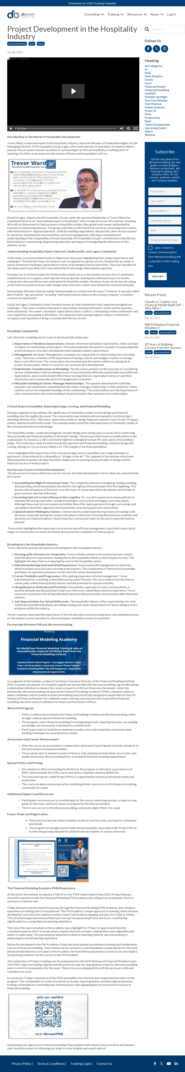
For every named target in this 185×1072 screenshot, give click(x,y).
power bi (150, 110)
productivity (152, 117)
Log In (171, 14)
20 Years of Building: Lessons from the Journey (163, 346)
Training (115, 14)
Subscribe (157, 276)
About (157, 14)
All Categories (153, 65)
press (148, 114)
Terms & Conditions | (51, 1064)
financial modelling (17, 44)
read (32, 44)
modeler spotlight (156, 96)
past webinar (153, 103)
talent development (157, 124)
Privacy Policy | (22, 1064)
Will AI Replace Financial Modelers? (162, 326)
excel (148, 83)
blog (148, 72)
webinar (150, 134)
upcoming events (156, 128)
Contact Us (104, 1064)
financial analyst (155, 86)
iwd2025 (150, 93)
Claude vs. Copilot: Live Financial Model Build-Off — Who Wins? (164, 305)
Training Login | (81, 1064)
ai (146, 69)
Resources (137, 14)
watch (41, 44)
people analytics (155, 107)
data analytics (154, 76)
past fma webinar (156, 100)
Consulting (94, 14)
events (149, 79)
